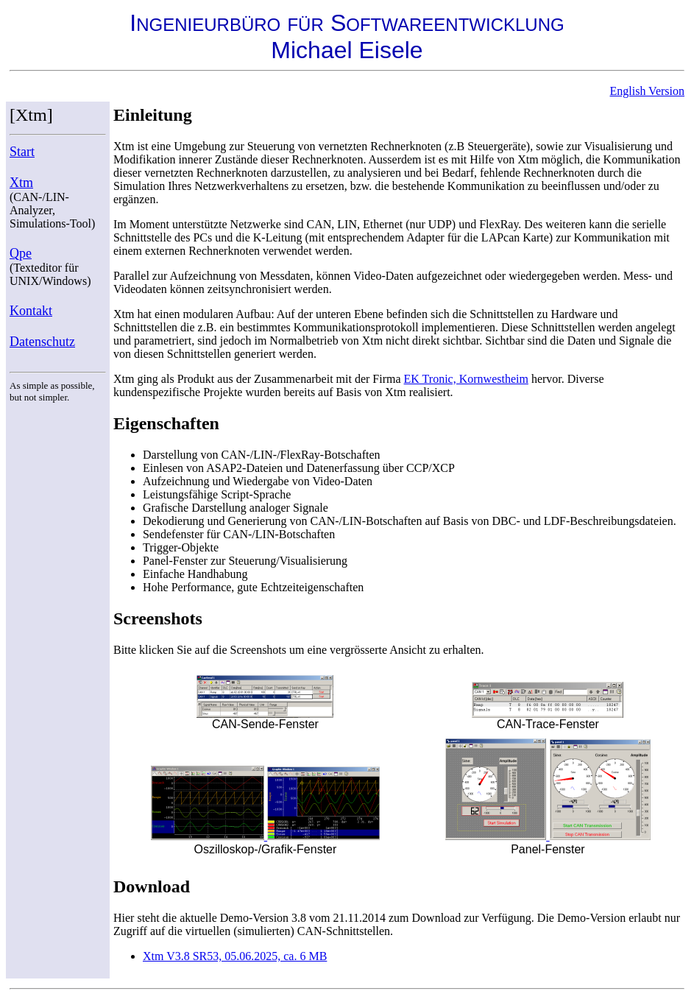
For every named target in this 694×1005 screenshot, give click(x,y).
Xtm (21, 182)
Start (22, 151)
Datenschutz (42, 341)
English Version (647, 91)
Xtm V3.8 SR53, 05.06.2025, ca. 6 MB (235, 956)
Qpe (21, 253)
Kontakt (31, 310)
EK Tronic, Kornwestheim (466, 379)
